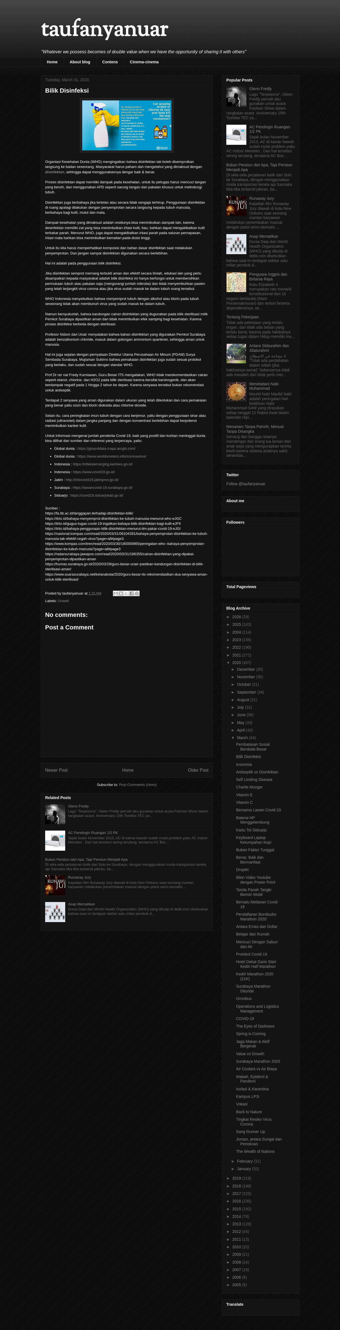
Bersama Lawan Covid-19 (258, 810)
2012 (237, 1231)
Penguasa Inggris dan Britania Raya (268, 276)
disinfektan (54, 172)
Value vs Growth (250, 1054)
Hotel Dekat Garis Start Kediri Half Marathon (256, 964)
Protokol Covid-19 (251, 954)
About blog (80, 62)
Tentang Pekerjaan (242, 317)
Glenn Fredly (78, 806)
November (246, 677)
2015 (237, 1209)
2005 (237, 1285)
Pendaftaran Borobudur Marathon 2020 (256, 916)
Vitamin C (244, 802)
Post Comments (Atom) (138, 785)
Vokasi (241, 1104)
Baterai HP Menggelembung (252, 820)
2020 (237, 662)
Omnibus (244, 998)
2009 (237, 1254)
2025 (237, 624)
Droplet (242, 869)
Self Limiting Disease (254, 779)
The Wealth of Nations (255, 1151)
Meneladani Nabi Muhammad (264, 386)
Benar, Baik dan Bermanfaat (250, 859)
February (245, 1161)
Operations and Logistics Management (257, 1008)
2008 (237, 1262)
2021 (237, 655)
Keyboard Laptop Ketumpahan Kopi (253, 840)
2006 (237, 1277)
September (247, 692)
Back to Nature (249, 1112)
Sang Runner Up (250, 1131)
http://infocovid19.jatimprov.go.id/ (92, 480)
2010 (237, 1247)
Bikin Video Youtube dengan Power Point (255, 879)
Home (52, 62)
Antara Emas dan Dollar (257, 926)
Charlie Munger (249, 787)
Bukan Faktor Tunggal (255, 850)
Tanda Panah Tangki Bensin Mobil (253, 892)
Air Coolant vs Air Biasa (256, 1069)
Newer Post (56, 770)
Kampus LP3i (247, 1096)
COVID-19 (245, 1018)
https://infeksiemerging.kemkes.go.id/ (103, 464)
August (243, 700)
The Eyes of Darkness (255, 1026)
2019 (237, 1178)
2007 (237, 1270)
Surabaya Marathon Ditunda (253, 988)
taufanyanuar (104, 31)
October (244, 684)
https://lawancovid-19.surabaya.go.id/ (103, 487)
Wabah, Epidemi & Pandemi (252, 1079)
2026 (237, 617)
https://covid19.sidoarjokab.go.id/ (97, 495)
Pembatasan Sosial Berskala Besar (253, 746)
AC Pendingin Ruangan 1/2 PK (93, 833)
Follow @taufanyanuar (245, 484)
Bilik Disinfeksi (248, 756)
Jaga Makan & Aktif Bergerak (252, 1043)
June (241, 715)
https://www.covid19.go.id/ (94, 472)
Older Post (198, 770)
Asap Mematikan (81, 904)
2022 (237, 647)
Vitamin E (244, 795)
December (246, 669)
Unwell (63, 601)
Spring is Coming (251, 1033)
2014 (237, 1216)
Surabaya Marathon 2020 (258, 1061)
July (241, 707)
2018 (237, 1186)
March (243, 737)
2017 (237, 1193)
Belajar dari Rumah (252, 934)
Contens (110, 62)
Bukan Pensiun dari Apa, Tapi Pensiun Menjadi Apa (86, 859)
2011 (237, 1239)
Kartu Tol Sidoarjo (251, 830)
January (244, 1169)
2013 (237, 1224)
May (241, 722)
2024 (237, 632)
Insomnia (244, 764)
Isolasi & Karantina (252, 1089)
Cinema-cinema (144, 62)
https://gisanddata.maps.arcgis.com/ (106, 448)
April (241, 730)
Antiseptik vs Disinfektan (257, 772)
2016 (237, 1201)
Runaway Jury (79, 877)
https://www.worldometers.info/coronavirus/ (111, 456)
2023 (237, 640)
